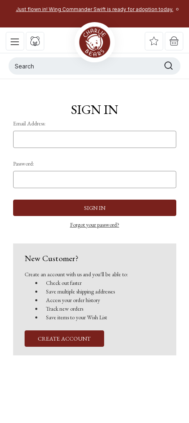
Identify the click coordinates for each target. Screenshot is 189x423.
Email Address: (29, 123)
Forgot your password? (94, 224)
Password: (23, 163)
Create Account (64, 338)
